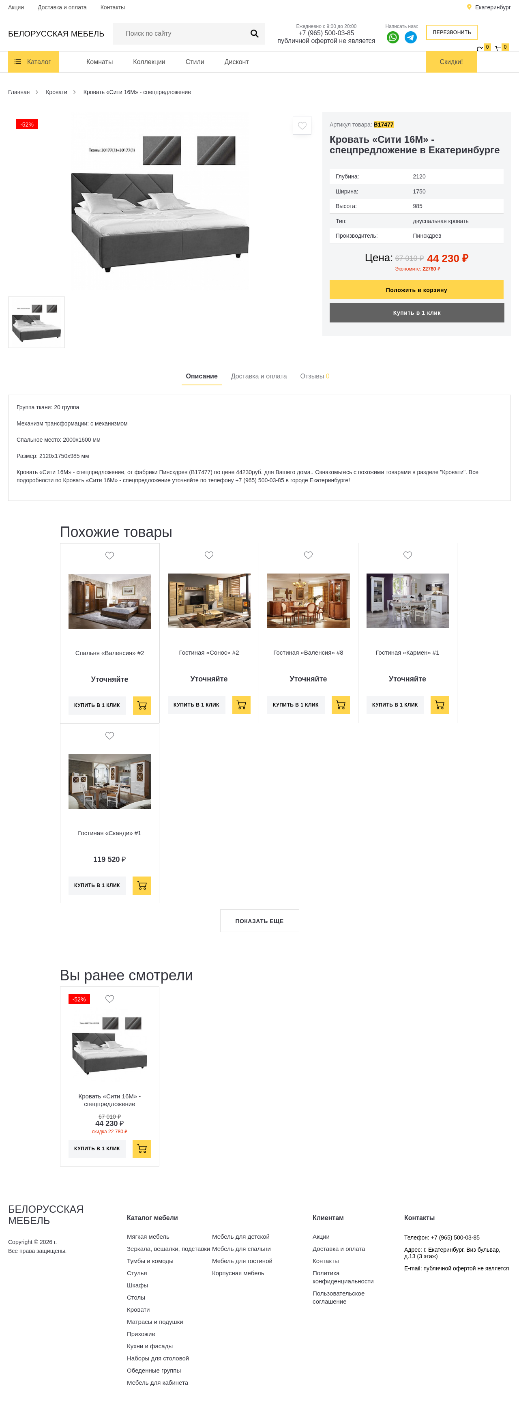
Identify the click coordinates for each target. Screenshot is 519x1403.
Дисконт (237, 61)
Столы (136, 1297)
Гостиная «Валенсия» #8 (308, 652)
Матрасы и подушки (155, 1321)
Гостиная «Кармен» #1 (407, 652)
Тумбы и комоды (150, 1260)
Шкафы (137, 1285)
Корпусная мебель (238, 1273)
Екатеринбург (493, 7)
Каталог (39, 61)
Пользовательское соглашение (339, 1297)
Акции (16, 7)
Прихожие (141, 1333)
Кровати (138, 1309)
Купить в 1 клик (417, 308)
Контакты (113, 7)
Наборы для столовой (158, 1358)
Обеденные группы (154, 1370)
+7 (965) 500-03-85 (326, 33)
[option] (160, 201)
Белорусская (56, 34)
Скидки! (451, 61)
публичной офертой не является (326, 40)
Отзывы (315, 376)
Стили (195, 61)
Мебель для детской (241, 1236)
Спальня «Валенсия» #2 (109, 652)
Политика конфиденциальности (343, 1277)
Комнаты (99, 61)
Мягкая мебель (148, 1236)
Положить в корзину (417, 286)
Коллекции (149, 61)
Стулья (137, 1273)
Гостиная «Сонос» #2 (209, 652)
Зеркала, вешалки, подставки (168, 1248)
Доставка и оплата (62, 7)
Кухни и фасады (150, 1346)
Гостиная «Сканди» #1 (109, 832)
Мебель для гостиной (242, 1260)
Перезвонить (452, 32)
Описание (201, 376)
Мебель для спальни (241, 1248)
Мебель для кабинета (157, 1382)
